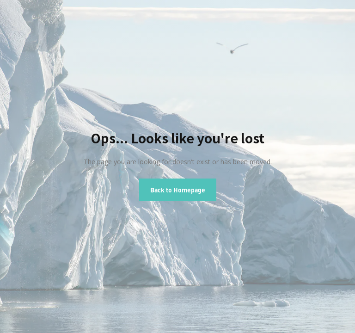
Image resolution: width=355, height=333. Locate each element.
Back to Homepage (177, 189)
